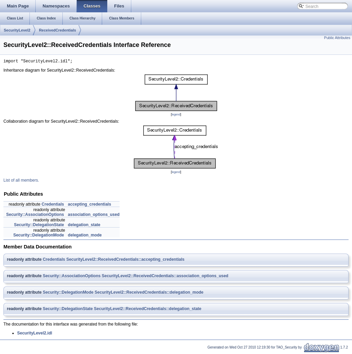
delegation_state (84, 225)
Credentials (52, 205)
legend (176, 115)
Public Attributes (337, 38)
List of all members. (21, 181)
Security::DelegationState (39, 225)
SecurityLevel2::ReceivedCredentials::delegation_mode (149, 293)
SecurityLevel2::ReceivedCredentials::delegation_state (147, 309)
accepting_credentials (89, 205)
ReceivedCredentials (57, 30)
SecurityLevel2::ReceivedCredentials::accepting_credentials (125, 260)
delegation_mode (85, 236)
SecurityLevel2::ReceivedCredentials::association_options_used (165, 276)
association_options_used (94, 215)
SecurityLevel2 (17, 30)
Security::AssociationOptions (35, 215)
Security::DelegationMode (38, 236)
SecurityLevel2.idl (34, 334)
